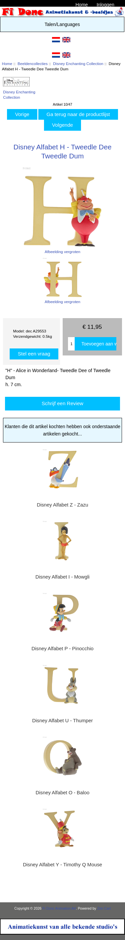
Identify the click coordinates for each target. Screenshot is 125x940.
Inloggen (105, 4)
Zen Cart (104, 908)
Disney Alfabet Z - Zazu (62, 505)
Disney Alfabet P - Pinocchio (62, 648)
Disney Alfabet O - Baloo (63, 792)
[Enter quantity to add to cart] (71, 343)
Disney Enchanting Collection (78, 63)
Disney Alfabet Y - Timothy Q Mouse (62, 864)
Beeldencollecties (33, 63)
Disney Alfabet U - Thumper (62, 720)
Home (81, 4)
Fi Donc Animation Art (59, 908)
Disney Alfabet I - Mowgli (62, 577)
